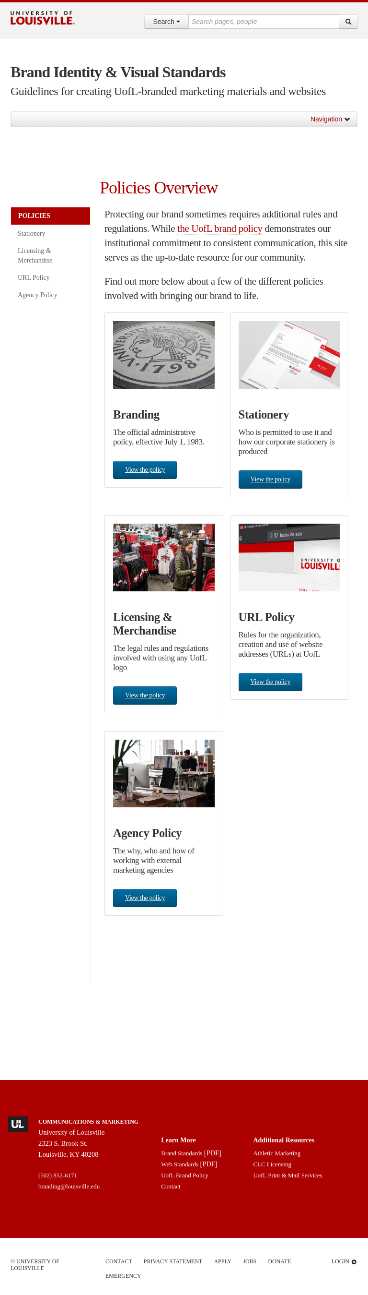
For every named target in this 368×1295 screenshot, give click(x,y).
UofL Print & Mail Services (287, 1175)
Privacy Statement (173, 1261)
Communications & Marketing (88, 1121)
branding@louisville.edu (69, 1186)
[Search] (348, 21)
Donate (279, 1261)
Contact (170, 1186)
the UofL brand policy (220, 228)
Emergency (123, 1275)
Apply (222, 1261)
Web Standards (179, 1164)
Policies (34, 215)
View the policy (145, 469)
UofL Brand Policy (184, 1175)
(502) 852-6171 (57, 1175)
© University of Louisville (35, 1264)
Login (344, 1261)
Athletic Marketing (276, 1153)
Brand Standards (181, 1153)
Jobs (249, 1261)
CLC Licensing (272, 1164)
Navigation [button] (330, 119)
